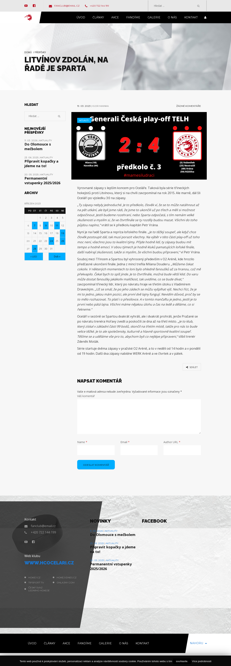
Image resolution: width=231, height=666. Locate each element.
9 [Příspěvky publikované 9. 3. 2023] (46, 225)
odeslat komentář (96, 464)
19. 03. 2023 (84, 105)
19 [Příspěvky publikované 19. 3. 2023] (62, 233)
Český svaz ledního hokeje (39, 589)
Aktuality (84, 120)
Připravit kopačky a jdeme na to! (41, 163)
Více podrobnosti (201, 661)
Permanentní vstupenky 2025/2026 (42, 180)
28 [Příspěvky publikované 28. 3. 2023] (34, 248)
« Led (33, 256)
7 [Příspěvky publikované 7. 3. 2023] (34, 225)
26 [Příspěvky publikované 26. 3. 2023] (62, 241)
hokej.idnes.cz (66, 577)
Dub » (57, 256)
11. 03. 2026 (31, 140)
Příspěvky (40, 52)
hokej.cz (34, 577)
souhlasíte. (182, 661)
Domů (28, 52)
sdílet (192, 367)
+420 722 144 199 (97, 5)
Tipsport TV (36, 582)
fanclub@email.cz (64, 5)
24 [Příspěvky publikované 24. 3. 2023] (51, 241)
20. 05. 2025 (31, 174)
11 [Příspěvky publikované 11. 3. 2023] (57, 225)
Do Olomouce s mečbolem (37, 146)
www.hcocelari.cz (49, 563)
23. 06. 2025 (31, 157)
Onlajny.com (65, 582)
